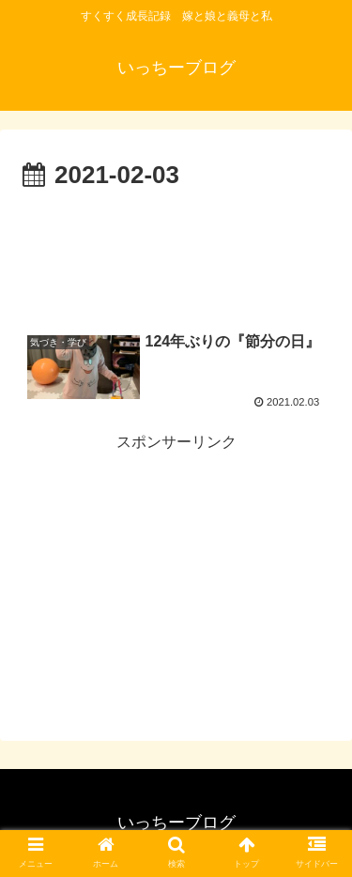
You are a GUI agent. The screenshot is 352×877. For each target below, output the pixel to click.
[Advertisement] (176, 253)
